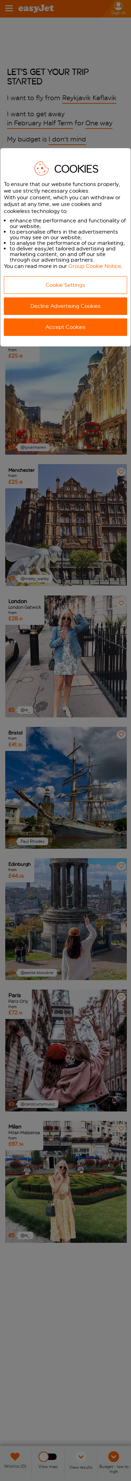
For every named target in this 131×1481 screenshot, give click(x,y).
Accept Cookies (65, 327)
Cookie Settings (65, 285)
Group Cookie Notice (94, 266)
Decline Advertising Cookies (65, 306)
